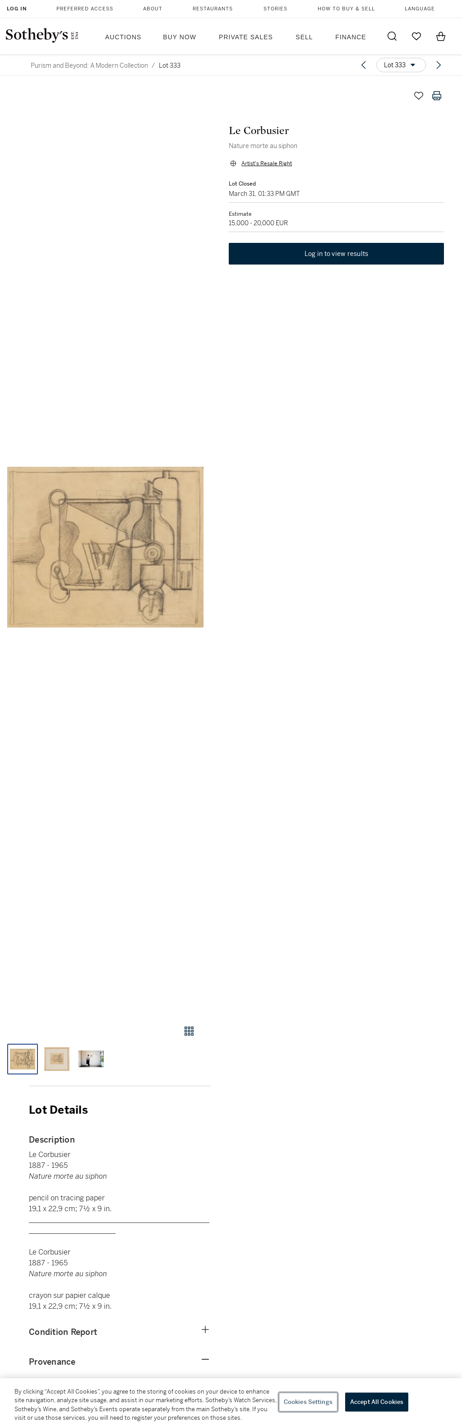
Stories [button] (275, 9)
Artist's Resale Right (266, 163)
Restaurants (213, 9)
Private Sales (246, 37)
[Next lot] (439, 65)
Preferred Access (84, 9)
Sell (304, 37)
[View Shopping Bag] (440, 36)
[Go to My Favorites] (416, 36)
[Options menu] (401, 65)
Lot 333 (169, 65)
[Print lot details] (437, 95)
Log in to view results (337, 254)
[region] (231, 1402)
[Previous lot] (364, 65)
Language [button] (420, 9)
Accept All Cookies (376, 1402)
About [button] (152, 9)
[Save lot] (418, 95)
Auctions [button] (123, 37)
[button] (105, 547)
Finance (350, 37)
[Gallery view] (189, 1031)
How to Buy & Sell (346, 9)
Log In (17, 9)
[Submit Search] (392, 36)
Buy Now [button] (179, 37)
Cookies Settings (308, 1402)
